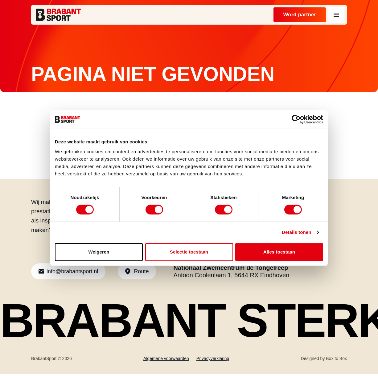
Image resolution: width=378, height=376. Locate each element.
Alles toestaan (279, 251)
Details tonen (296, 232)
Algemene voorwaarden (166, 360)
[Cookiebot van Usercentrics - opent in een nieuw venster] (296, 119)
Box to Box (336, 360)
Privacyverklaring (212, 360)
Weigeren (98, 251)
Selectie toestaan (189, 251)
